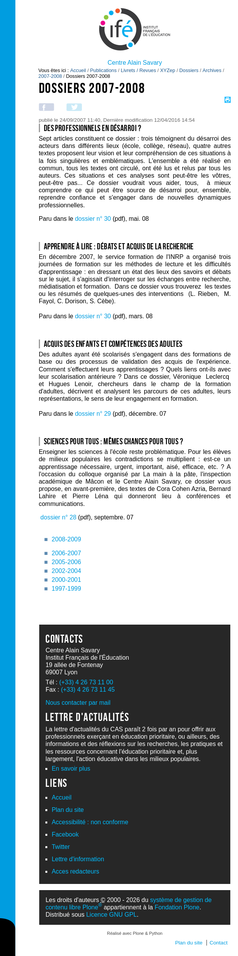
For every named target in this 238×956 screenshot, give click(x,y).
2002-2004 (66, 571)
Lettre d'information (78, 859)
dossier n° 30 (93, 218)
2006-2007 (66, 553)
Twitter (61, 846)
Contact (219, 943)
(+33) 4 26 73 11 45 (88, 689)
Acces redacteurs (75, 871)
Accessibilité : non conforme (90, 822)
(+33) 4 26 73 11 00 (86, 682)
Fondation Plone (177, 907)
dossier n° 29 (93, 413)
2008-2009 (66, 539)
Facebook (65, 834)
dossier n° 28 (58, 517)
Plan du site (68, 809)
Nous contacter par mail (77, 702)
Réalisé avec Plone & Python (134, 933)
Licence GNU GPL (111, 914)
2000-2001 (66, 579)
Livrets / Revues (138, 70)
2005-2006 (66, 562)
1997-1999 (66, 588)
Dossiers (188, 70)
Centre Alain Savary (135, 62)
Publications (103, 70)
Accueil (78, 70)
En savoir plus (71, 768)
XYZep (167, 70)
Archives (212, 70)
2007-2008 (50, 76)
